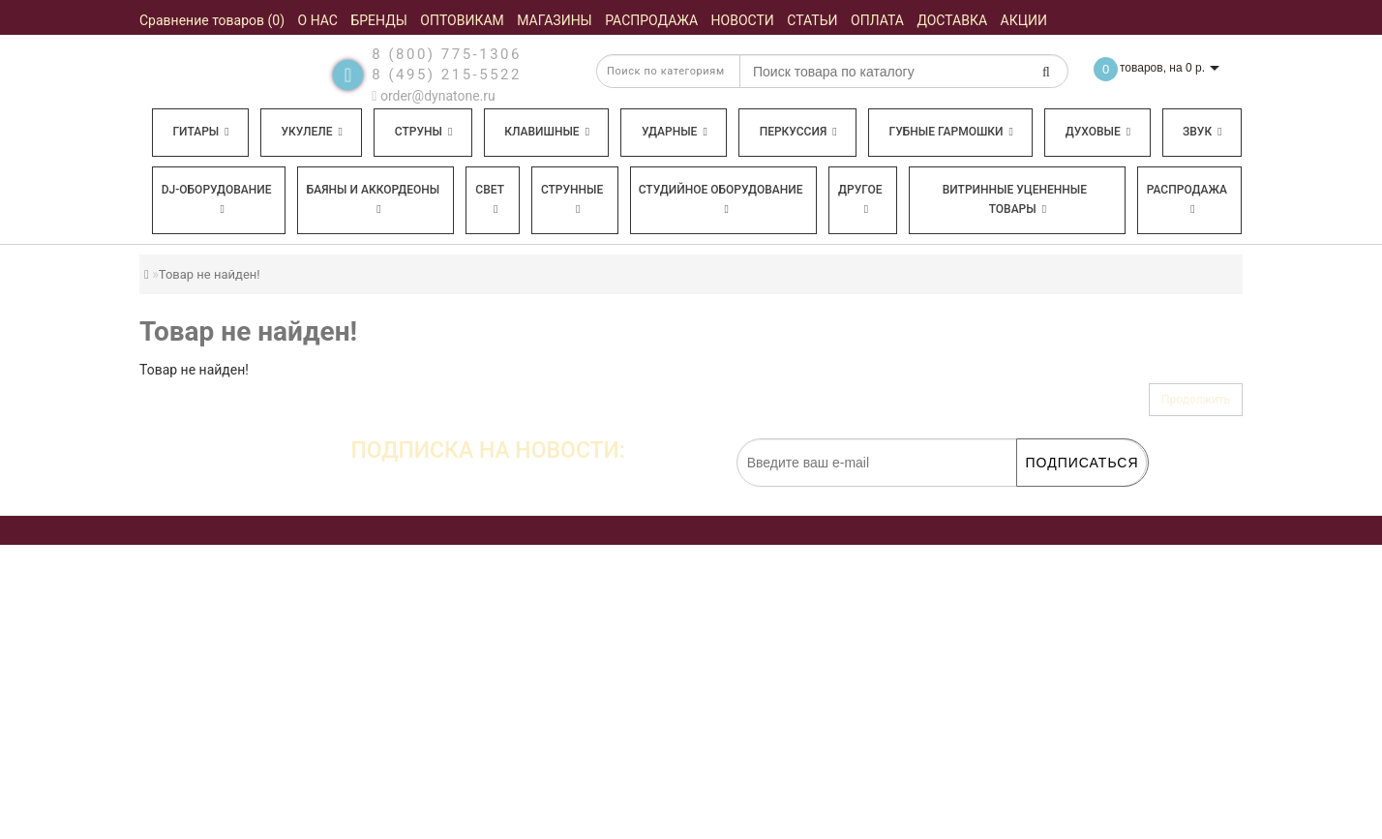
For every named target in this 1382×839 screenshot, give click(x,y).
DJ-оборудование (217, 199)
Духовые (1098, 131)
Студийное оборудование (721, 199)
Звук (1202, 131)
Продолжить (1195, 399)
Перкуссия (798, 131)
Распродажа (1187, 199)
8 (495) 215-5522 (447, 74)
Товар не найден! (209, 274)
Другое (860, 199)
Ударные (674, 131)
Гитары (200, 131)
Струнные (572, 199)
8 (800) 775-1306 (447, 54)
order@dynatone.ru (433, 96)
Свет (489, 199)
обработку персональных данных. (1055, 496)
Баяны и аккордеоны (373, 199)
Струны (424, 131)
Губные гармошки (951, 131)
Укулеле (311, 131)
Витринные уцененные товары (1015, 199)
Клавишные (546, 131)
